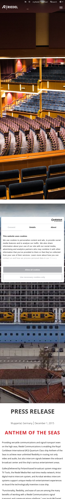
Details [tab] (32, 227)
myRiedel (36, 2)
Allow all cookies (32, 270)
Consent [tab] (11, 227)
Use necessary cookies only (32, 277)
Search (53, 2)
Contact (45, 2)
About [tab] (53, 227)
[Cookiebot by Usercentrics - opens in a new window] (51, 220)
